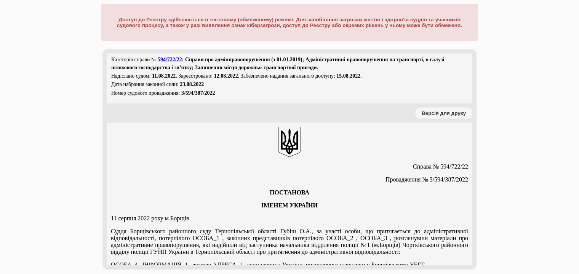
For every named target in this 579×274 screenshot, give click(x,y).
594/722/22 (170, 59)
